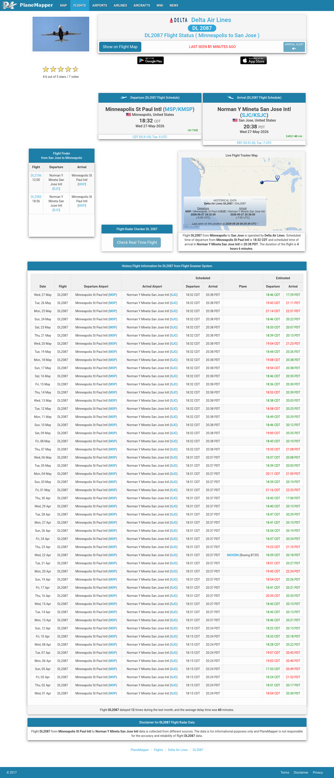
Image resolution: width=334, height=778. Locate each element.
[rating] (61, 74)
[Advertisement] (202, 78)
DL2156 (36, 175)
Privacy (320, 772)
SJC (56, 188)
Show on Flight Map (120, 46)
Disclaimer (303, 772)
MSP (82, 184)
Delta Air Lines (211, 20)
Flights (158, 750)
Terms (287, 772)
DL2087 (198, 750)
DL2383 (36, 197)
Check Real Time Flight (137, 242)
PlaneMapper (140, 750)
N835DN (233, 555)
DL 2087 (202, 28)
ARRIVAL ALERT (294, 47)
